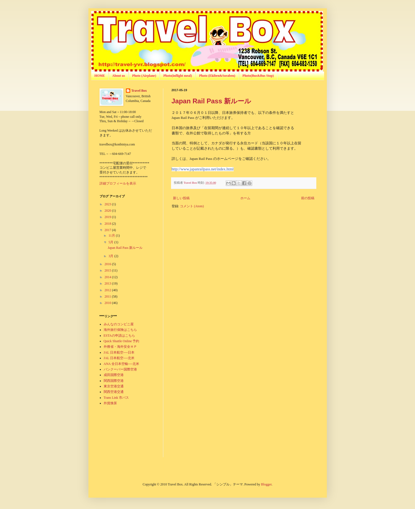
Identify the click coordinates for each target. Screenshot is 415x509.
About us (118, 76)
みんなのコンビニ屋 (119, 324)
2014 (108, 277)
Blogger (266, 484)
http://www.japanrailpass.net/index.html (203, 169)
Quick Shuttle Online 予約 (121, 341)
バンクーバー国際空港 (120, 369)
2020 (108, 211)
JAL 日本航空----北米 (119, 358)
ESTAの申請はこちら (119, 335)
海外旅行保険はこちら (120, 330)
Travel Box (139, 91)
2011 (108, 296)
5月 (111, 242)
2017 (108, 230)
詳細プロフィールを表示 (118, 183)
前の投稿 (307, 198)
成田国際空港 (114, 375)
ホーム (245, 198)
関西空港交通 (114, 392)
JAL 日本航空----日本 (119, 352)
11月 (112, 235)
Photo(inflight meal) (177, 76)
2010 (108, 303)
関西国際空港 (114, 381)
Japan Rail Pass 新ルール (211, 101)
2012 (108, 290)
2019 (108, 217)
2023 (108, 204)
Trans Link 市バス (116, 398)
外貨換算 (110, 403)
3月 (111, 256)
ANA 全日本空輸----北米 (121, 364)
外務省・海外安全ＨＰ (120, 347)
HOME (100, 76)
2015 (108, 270)
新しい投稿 (181, 198)
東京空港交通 (114, 386)
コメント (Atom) (192, 206)
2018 (108, 224)
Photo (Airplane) (144, 76)
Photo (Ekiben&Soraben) (217, 76)
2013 (108, 283)
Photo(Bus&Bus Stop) (258, 76)
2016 (108, 264)
